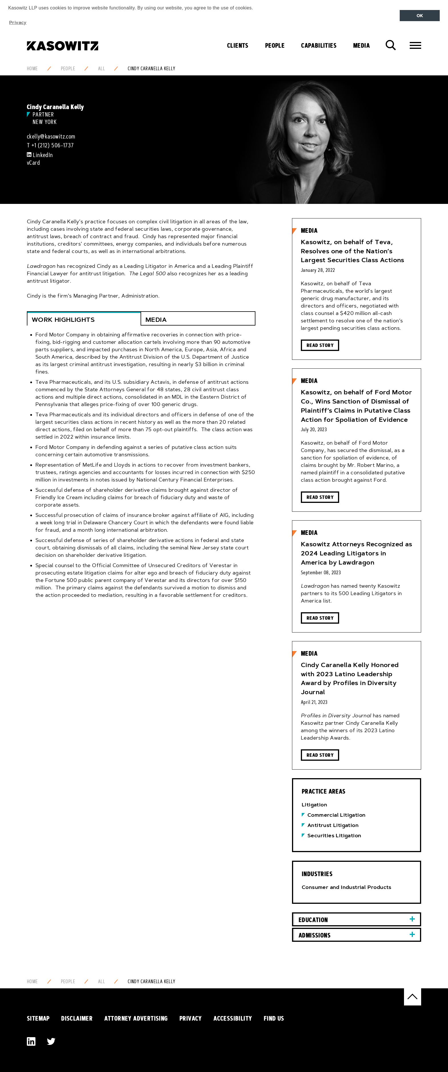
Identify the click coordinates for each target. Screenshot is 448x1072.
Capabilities (319, 45)
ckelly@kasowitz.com (51, 136)
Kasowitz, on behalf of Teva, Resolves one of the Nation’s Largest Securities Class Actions (352, 251)
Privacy (190, 1018)
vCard (33, 162)
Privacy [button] (18, 22)
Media (361, 45)
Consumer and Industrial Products (346, 887)
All (101, 68)
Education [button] (313, 920)
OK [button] (420, 15)
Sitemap (38, 1018)
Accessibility (232, 1018)
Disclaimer (77, 1018)
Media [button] (156, 320)
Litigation (314, 805)
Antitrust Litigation (333, 825)
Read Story (320, 345)
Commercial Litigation (336, 815)
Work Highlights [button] (63, 320)
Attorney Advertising (136, 1018)
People (275, 45)
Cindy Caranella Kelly (151, 68)
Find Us (274, 1018)
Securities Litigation (334, 835)
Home (32, 68)
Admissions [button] (315, 935)
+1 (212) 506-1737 (52, 145)
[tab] (141, 469)
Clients (238, 45)
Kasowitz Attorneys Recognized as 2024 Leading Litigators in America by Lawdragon (356, 553)
